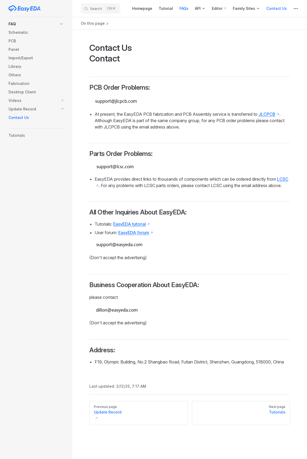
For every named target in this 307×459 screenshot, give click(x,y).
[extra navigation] (296, 8)
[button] (36, 24)
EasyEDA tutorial (129, 224)
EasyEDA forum (133, 232)
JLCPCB (267, 114)
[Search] (100, 8)
